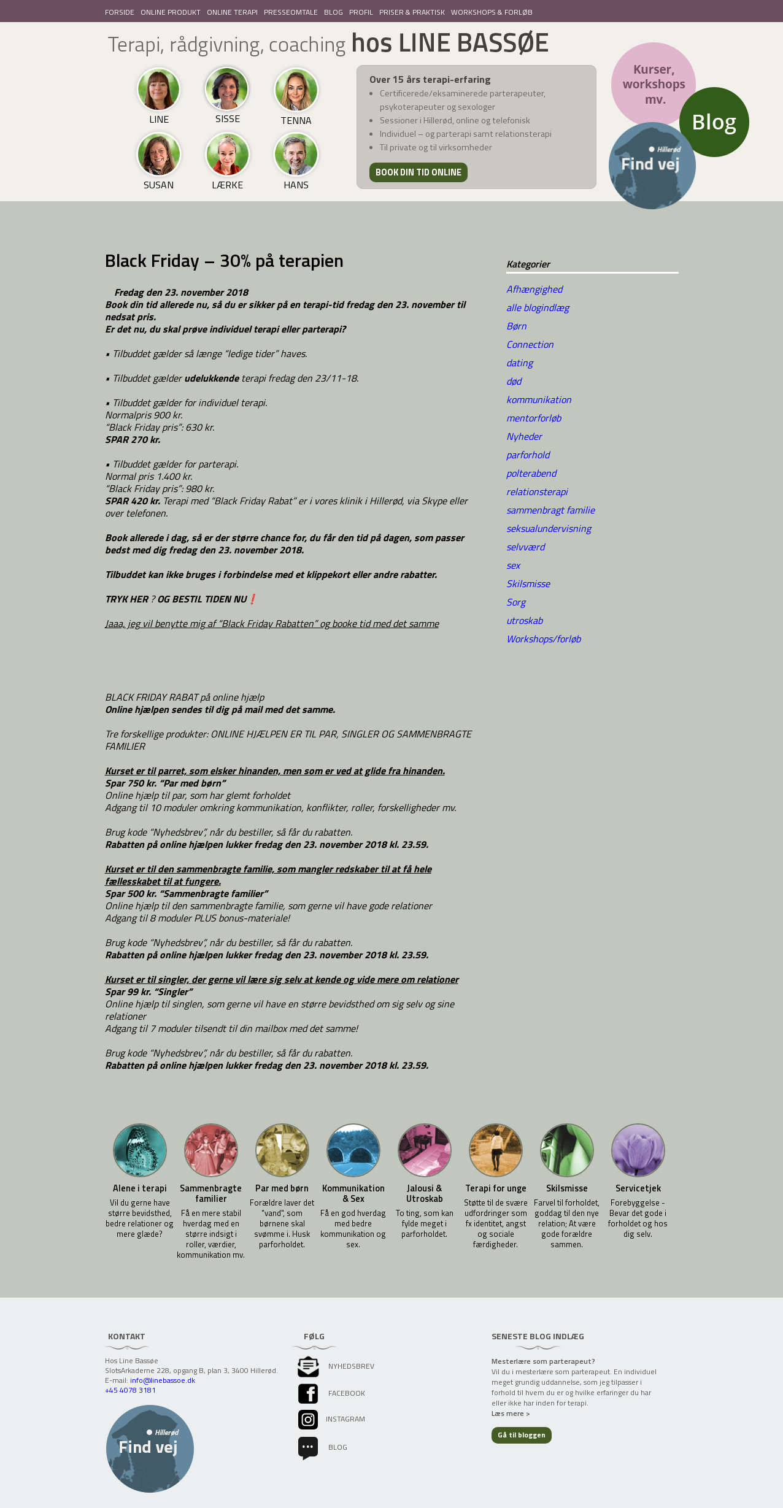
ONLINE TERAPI (232, 12)
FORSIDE (119, 12)
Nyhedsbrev (335, 1366)
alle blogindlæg (537, 307)
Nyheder (524, 436)
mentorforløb (533, 417)
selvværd (525, 546)
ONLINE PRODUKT (171, 12)
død (513, 381)
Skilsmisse (528, 583)
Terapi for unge (495, 1188)
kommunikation (538, 399)
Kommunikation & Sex (353, 1193)
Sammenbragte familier (211, 1193)
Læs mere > (511, 1413)
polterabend (531, 473)
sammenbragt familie (550, 509)
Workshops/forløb (543, 638)
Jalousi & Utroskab (424, 1193)
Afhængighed (534, 289)
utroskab (524, 620)
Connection (530, 344)
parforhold (527, 454)
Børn (516, 325)
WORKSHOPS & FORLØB (492, 12)
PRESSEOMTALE (291, 12)
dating (519, 362)
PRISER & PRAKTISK (412, 12)
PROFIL (361, 12)
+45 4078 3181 (130, 1390)
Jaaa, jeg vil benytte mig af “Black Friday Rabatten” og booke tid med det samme (272, 623)
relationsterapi (537, 491)
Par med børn (282, 1188)
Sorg (515, 601)
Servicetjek (638, 1188)
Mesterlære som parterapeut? (543, 1361)
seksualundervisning (548, 528)
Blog (321, 1447)
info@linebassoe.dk (162, 1380)
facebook (330, 1393)
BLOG (333, 12)
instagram (330, 1419)
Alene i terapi (140, 1188)
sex (513, 565)
